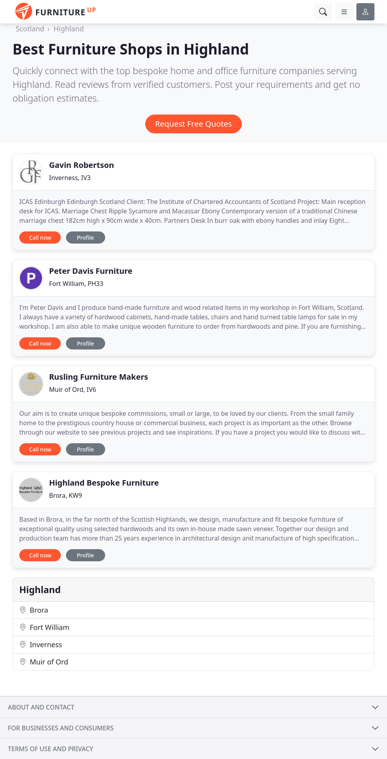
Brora (33, 610)
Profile (85, 237)
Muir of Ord (43, 661)
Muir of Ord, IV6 (72, 389)
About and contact (41, 707)
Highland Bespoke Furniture (104, 482)
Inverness (40, 644)
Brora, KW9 (65, 495)
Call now (40, 237)
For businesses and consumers (60, 728)
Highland (68, 28)
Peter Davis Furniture (90, 271)
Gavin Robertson (81, 165)
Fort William (44, 627)
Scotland (30, 28)
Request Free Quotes (193, 123)
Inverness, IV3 (70, 177)
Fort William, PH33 (76, 283)
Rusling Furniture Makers (98, 376)
